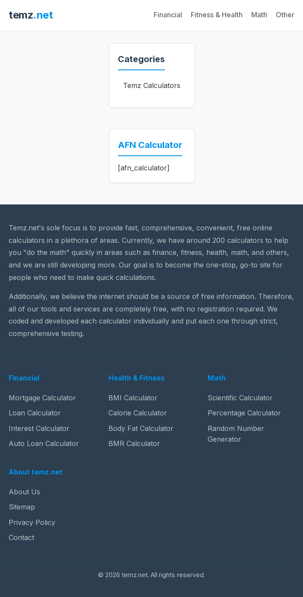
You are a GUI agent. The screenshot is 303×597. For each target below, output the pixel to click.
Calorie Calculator (137, 412)
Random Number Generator (236, 434)
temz (31, 15)
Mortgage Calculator (42, 397)
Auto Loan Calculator (44, 443)
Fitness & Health (217, 14)
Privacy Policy (32, 522)
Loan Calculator (35, 412)
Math (259, 14)
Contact (21, 537)
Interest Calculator (39, 428)
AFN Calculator (150, 145)
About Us (24, 491)
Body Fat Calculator (141, 428)
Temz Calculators (151, 85)
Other (285, 14)
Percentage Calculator (244, 412)
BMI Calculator (133, 397)
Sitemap (22, 507)
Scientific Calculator (240, 397)
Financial (168, 14)
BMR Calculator (134, 443)
